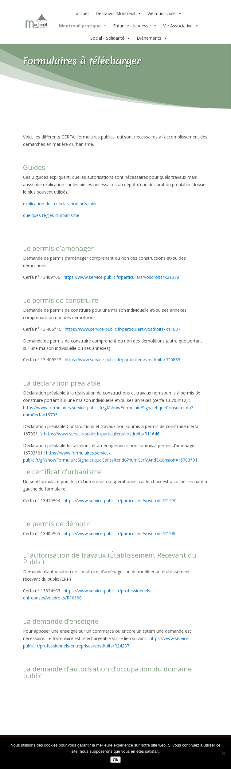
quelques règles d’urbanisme (51, 215)
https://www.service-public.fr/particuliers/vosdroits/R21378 (121, 277)
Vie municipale (164, 13)
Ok (115, 759)
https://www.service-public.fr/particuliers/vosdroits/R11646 (101, 434)
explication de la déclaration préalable (60, 203)
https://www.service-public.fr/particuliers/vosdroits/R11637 (122, 329)
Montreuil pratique (83, 26)
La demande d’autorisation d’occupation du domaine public (107, 672)
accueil (82, 13)
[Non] (223, 753)
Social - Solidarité (110, 38)
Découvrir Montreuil (118, 13)
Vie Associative (181, 26)
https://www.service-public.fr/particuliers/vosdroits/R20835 (122, 359)
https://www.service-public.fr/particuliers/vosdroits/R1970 (120, 500)
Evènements (152, 38)
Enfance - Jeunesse (135, 26)
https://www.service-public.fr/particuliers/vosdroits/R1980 (119, 533)
